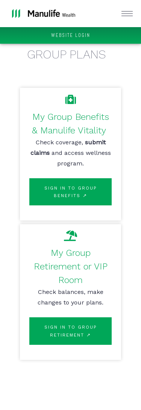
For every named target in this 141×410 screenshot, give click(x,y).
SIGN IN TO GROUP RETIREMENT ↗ (70, 330)
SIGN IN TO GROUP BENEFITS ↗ (70, 191)
